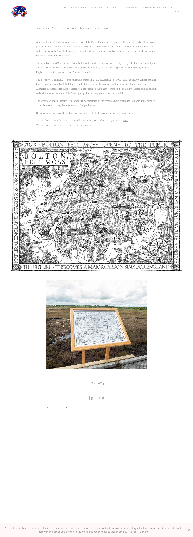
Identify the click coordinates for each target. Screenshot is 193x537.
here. (125, 120)
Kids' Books (78, 7)
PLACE (136, 46)
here (83, 125)
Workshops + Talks (154, 7)
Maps (65, 7)
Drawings (96, 7)
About (174, 7)
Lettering (112, 7)
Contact (173, 11)
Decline (144, 532)
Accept (133, 532)
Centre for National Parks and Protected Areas (93, 46)
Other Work (130, 7)
